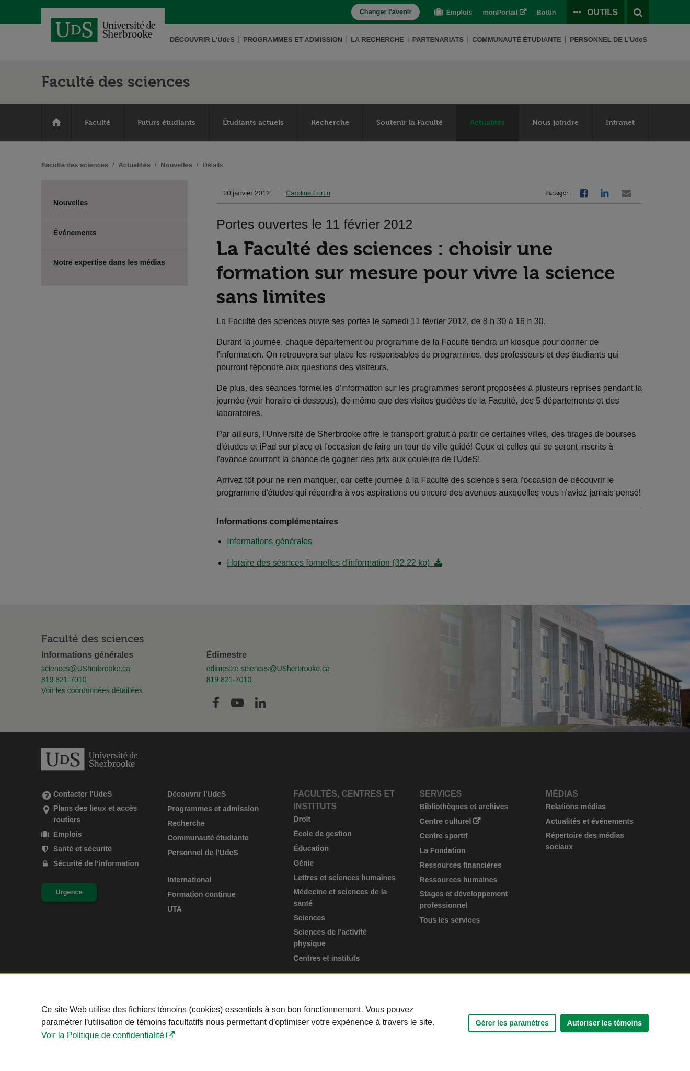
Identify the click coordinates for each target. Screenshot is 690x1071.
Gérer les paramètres (512, 1023)
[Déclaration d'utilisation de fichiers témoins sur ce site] (345, 1022)
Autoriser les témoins (604, 1023)
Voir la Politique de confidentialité (102, 1035)
